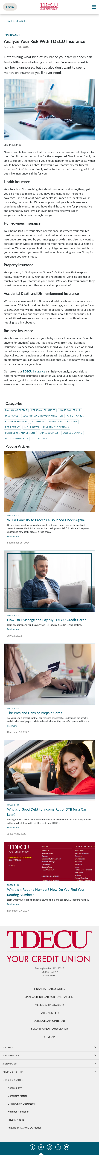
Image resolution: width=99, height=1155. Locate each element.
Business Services (16, 421)
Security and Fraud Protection (43, 416)
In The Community (16, 438)
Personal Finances (43, 410)
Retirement (12, 427)
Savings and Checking (63, 421)
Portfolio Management (20, 433)
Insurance (12, 35)
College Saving (72, 433)
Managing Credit (16, 410)
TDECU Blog (13, 515)
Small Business (49, 433)
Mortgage (38, 421)
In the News (31, 427)
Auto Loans (39, 438)
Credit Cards (75, 416)
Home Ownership (70, 410)
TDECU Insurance (34, 371)
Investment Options (56, 427)
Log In (10, 7)
